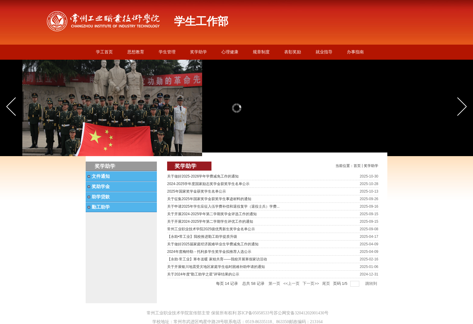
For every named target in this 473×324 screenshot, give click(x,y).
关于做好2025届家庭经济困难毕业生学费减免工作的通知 (213, 244)
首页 (357, 166)
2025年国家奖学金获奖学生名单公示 (196, 191)
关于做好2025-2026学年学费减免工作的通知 (203, 176)
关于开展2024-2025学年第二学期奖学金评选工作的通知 (212, 214)
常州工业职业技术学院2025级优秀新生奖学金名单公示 (211, 229)
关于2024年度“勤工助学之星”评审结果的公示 (203, 274)
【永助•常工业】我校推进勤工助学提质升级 (202, 236)
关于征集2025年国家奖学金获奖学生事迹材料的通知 (209, 199)
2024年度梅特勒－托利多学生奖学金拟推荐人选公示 (209, 252)
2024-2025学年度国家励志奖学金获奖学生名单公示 (208, 184)
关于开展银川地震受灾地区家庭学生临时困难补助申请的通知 (216, 267)
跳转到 (371, 283)
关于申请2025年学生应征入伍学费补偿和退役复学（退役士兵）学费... (223, 206)
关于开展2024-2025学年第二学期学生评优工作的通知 (210, 221)
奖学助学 (371, 166)
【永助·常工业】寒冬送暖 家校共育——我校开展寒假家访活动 (217, 259)
